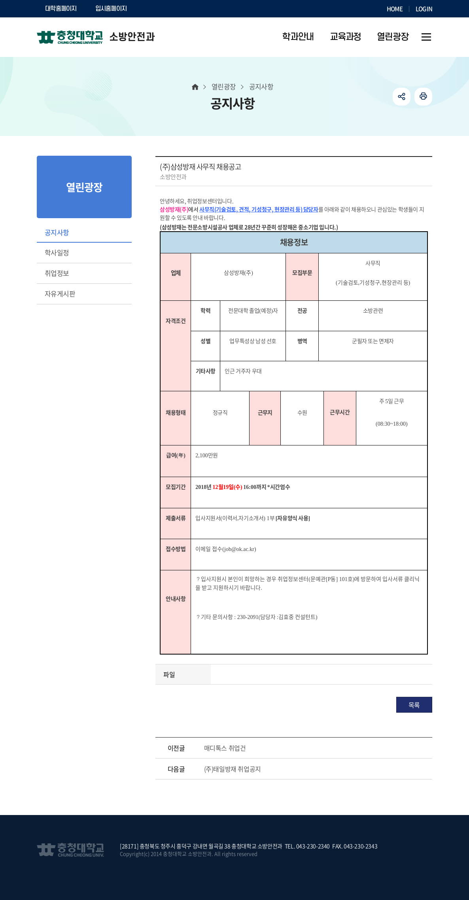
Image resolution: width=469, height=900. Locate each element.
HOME (395, 8)
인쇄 (423, 97)
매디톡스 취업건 (225, 748)
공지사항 (57, 232)
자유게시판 (60, 293)
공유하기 (401, 97)
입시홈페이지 (111, 8)
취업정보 (57, 273)
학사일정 (57, 252)
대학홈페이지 (61, 8)
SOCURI (155, 8)
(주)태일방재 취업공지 (232, 769)
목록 (414, 704)
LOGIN (424, 8)
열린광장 (224, 86)
